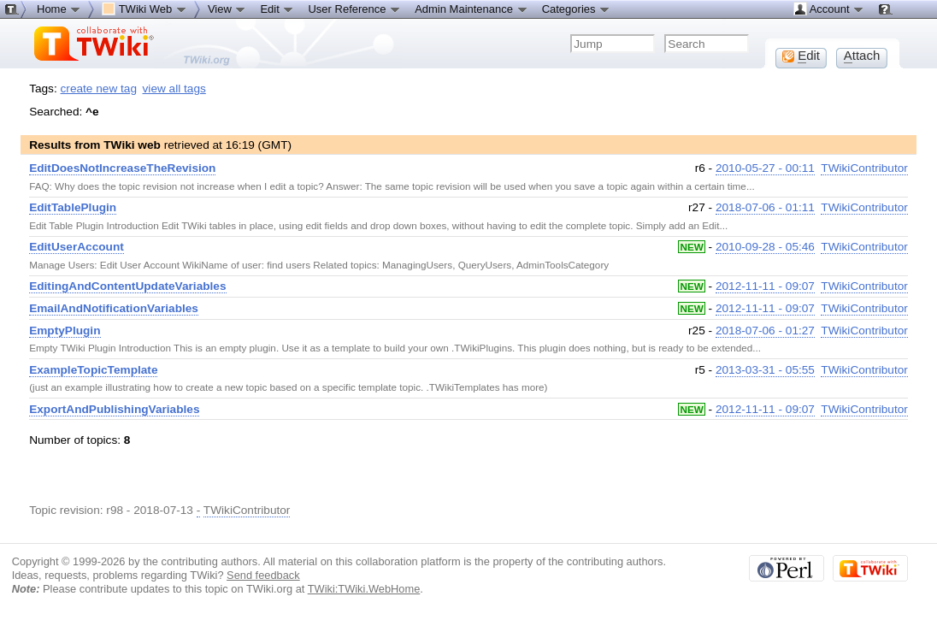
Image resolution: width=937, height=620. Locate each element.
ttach (862, 55)
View (227, 8)
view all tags (174, 88)
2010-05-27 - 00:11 (765, 168)
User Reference (354, 8)
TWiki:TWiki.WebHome (364, 588)
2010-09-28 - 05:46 (765, 246)
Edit (277, 8)
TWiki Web (144, 8)
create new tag (99, 88)
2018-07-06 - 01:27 (765, 330)
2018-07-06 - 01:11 (765, 207)
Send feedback (263, 575)
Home (59, 8)
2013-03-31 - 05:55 (765, 369)
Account (828, 8)
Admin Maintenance (471, 8)
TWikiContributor (864, 168)
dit (801, 55)
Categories (576, 8)
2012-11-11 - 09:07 (765, 286)
